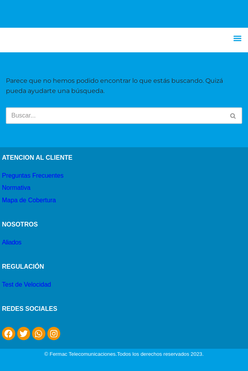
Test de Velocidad (26, 284)
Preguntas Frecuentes (32, 175)
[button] (237, 38)
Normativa (16, 187)
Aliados (12, 242)
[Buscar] (115, 115)
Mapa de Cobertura (29, 200)
